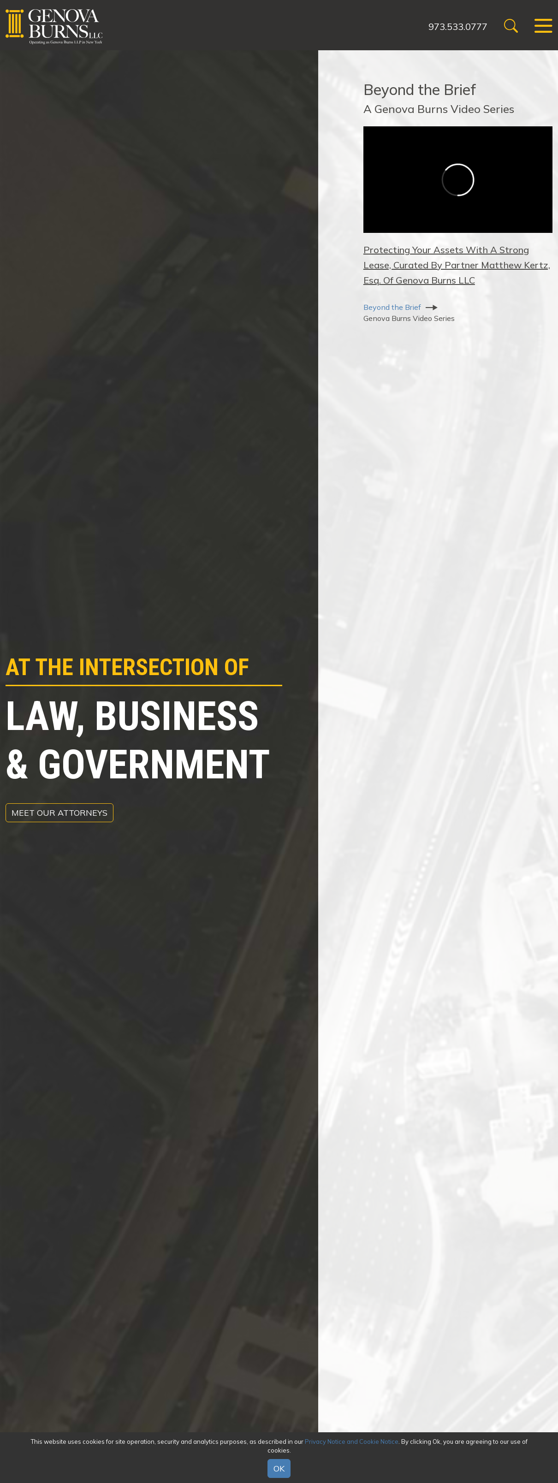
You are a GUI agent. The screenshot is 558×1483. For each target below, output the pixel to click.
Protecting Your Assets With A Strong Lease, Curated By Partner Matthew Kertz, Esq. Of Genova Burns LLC (456, 265)
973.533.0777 (457, 26)
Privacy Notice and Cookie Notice (351, 1441)
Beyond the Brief (392, 307)
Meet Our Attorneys (59, 812)
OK (279, 1468)
